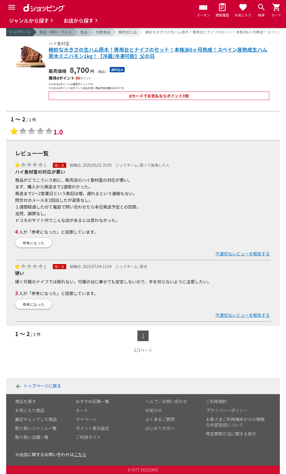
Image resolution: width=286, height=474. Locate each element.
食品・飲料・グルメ (55, 32)
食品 (83, 32)
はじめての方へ (160, 428)
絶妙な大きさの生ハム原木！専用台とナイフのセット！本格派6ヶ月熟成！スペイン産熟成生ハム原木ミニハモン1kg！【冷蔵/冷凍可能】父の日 (158, 52)
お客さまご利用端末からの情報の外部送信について (235, 422)
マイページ (86, 419)
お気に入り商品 (29, 410)
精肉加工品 (128, 32)
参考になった (33, 243)
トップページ (20, 32)
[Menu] (11, 7)
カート (82, 410)
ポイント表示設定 (92, 428)
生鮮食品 (103, 32)
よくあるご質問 (160, 419)
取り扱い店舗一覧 (32, 437)
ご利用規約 (216, 401)
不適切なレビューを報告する (242, 254)
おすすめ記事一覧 (92, 401)
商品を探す (25, 401)
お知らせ (153, 410)
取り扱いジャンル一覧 (36, 428)
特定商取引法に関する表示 (231, 434)
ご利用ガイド (88, 437)
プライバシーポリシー (227, 410)
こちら (80, 454)
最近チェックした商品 (36, 419)
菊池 (143, 266)
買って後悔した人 (155, 165)
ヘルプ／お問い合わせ (166, 401)
